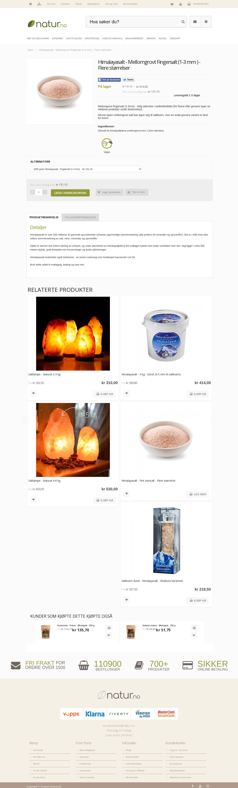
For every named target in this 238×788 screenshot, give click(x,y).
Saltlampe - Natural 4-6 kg (44, 480)
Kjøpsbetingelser (177, 769)
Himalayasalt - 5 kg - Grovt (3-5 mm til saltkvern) (150, 374)
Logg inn (181, 5)
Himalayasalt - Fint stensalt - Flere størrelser (148, 480)
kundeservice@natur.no (119, 726)
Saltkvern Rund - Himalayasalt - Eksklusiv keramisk (151, 581)
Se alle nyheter (40, 769)
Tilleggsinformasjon (80, 217)
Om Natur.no (39, 756)
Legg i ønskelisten (108, 192)
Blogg (128, 750)
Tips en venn (136, 192)
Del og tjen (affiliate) (135, 769)
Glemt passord (176, 756)
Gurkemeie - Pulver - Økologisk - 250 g (75, 625)
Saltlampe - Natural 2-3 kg (44, 374)
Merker (36, 762)
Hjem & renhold (86, 775)
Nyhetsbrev (93, 3)
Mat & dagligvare (87, 750)
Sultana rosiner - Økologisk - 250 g (158, 625)
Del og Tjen (111, 3)
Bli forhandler (130, 3)
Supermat (83, 756)
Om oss (51, 3)
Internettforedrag (133, 762)
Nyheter (65, 3)
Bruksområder (132, 756)
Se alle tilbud (39, 775)
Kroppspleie (84, 769)
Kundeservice (175, 762)
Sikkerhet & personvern (180, 775)
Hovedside (38, 750)
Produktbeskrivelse (44, 217)
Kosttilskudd (85, 762)
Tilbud (78, 3)
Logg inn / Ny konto (178, 750)
